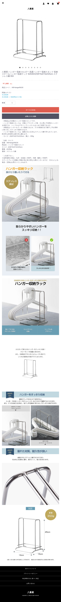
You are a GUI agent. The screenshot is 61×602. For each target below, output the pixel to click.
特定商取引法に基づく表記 (30, 578)
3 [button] (26, 68)
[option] (30, 39)
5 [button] (32, 68)
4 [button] (29, 68)
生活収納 (5, 95)
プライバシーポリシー (30, 573)
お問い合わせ (30, 583)
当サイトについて (30, 568)
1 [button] (20, 68)
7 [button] (38, 68)
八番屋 (30, 9)
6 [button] (35, 68)
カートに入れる (30, 110)
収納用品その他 (16, 97)
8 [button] (41, 68)
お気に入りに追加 (30, 116)
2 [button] (23, 68)
